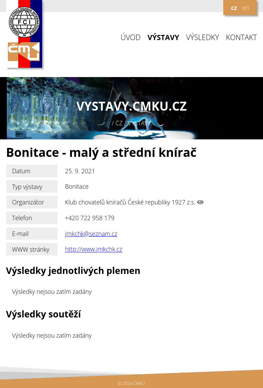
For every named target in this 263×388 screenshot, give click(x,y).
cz (234, 7)
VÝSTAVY (163, 37)
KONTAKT (241, 37)
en (245, 7)
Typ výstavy (27, 187)
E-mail (20, 233)
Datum (21, 171)
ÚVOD (130, 37)
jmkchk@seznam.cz (91, 233)
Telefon (22, 218)
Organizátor (28, 202)
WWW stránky (30, 249)
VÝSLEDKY (202, 37)
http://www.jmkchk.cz (93, 249)
